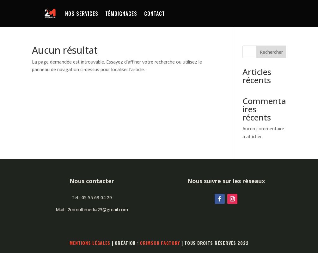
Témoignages (121, 13)
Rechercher (271, 52)
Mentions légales (90, 242)
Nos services (81, 13)
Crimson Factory (160, 242)
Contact (154, 13)
